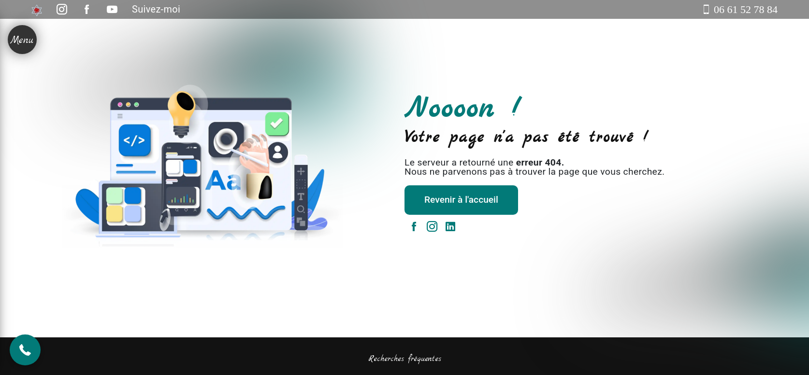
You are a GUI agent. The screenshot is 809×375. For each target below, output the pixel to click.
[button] (25, 349)
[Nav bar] (22, 39)
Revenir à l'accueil (461, 199)
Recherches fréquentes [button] (404, 359)
